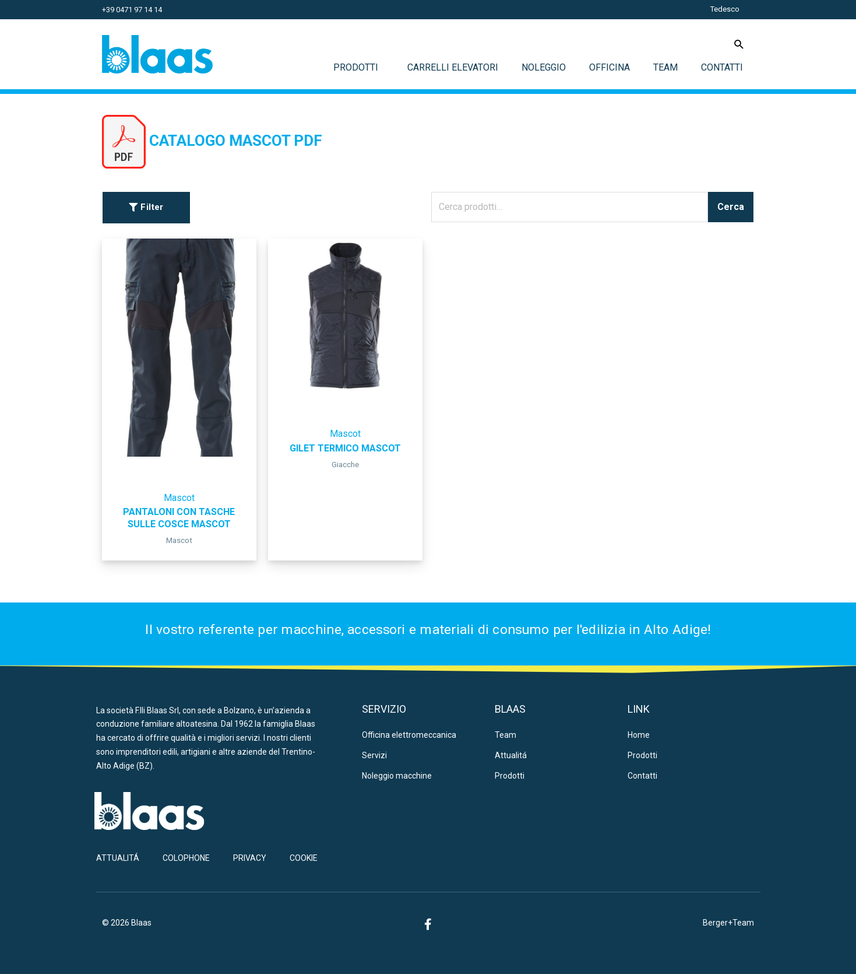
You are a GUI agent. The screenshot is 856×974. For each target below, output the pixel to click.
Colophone (186, 858)
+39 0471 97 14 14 (132, 9)
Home (639, 735)
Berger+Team (728, 922)
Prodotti (358, 67)
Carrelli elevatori (452, 67)
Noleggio (544, 67)
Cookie (304, 858)
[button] (146, 207)
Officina (609, 67)
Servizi (374, 755)
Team (665, 67)
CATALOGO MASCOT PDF (235, 140)
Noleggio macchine (397, 775)
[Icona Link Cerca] (739, 44)
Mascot (179, 497)
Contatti (722, 67)
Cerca (730, 206)
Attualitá (511, 755)
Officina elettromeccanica (409, 735)
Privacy (249, 858)
